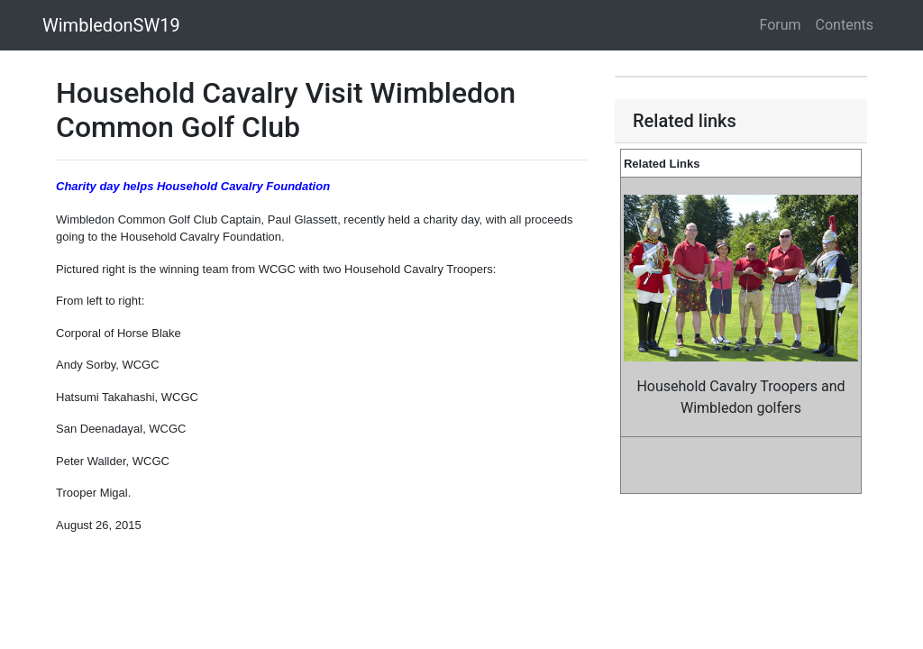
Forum (780, 24)
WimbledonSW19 (111, 25)
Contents (844, 24)
